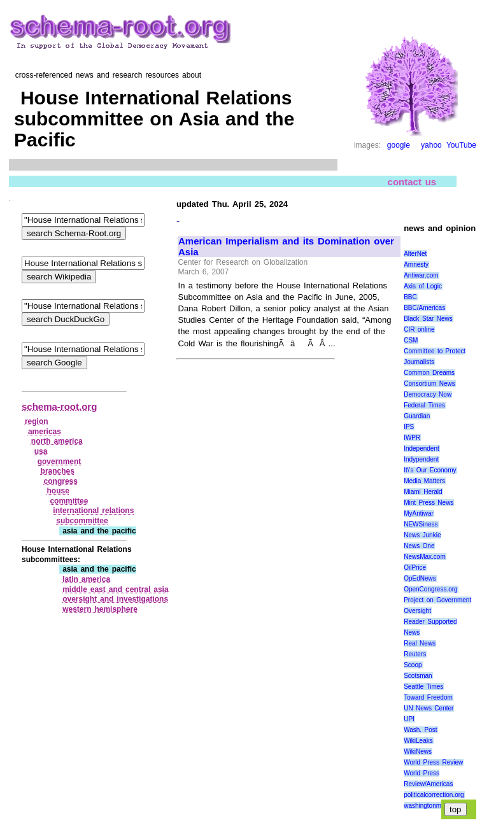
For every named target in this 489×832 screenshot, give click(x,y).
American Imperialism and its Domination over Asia (286, 246)
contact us (412, 181)
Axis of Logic (423, 286)
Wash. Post (420, 729)
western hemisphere (100, 609)
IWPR (412, 437)
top (456, 809)
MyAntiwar (419, 513)
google (398, 145)
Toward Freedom (428, 697)
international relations (93, 510)
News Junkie (422, 535)
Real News (420, 643)
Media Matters (424, 480)
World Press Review (433, 762)
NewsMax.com (425, 556)
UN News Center (428, 708)
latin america (86, 579)
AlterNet (415, 253)
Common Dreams (429, 372)
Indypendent (421, 459)
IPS (409, 426)
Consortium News (429, 383)
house (57, 490)
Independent (421, 448)
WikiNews (418, 751)
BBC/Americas (424, 307)
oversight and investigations (115, 599)
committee (69, 501)
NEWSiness (420, 524)
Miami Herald (423, 491)
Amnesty (416, 264)
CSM (411, 340)
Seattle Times (423, 686)
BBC (410, 296)
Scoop (413, 664)
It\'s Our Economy (430, 470)
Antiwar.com (421, 275)
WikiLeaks (418, 740)
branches (57, 471)
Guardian (417, 416)
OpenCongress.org (431, 589)
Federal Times (424, 405)
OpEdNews (420, 578)
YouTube (461, 145)
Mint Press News (428, 502)
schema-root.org (59, 406)
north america (57, 441)
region (36, 421)
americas (44, 431)
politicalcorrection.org (434, 794)
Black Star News (428, 318)
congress (61, 481)
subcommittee (82, 520)
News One (419, 545)
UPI (409, 719)
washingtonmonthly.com (438, 805)
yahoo (431, 145)
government (60, 461)
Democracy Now (427, 394)
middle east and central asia (115, 589)
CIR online (419, 329)
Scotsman (418, 675)
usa (41, 451)
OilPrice (415, 567)
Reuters (415, 654)
